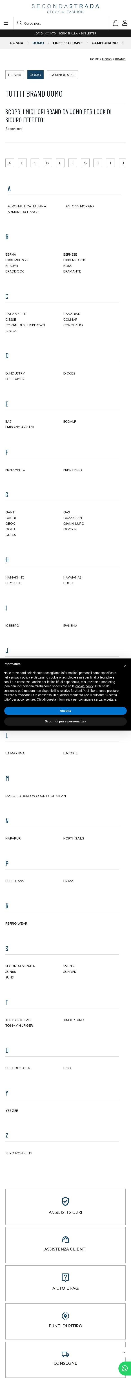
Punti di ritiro (65, 1325)
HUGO (68, 583)
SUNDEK (69, 971)
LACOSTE (70, 753)
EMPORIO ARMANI (19, 427)
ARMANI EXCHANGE (23, 212)
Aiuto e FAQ (65, 1288)
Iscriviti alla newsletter (77, 33)
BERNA (10, 254)
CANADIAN (71, 314)
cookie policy (84, 686)
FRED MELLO (15, 470)
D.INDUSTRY (15, 373)
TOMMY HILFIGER (19, 1025)
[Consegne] (65, 1354)
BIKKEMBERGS (16, 260)
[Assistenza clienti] (65, 1239)
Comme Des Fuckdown (25, 325)
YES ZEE (11, 1110)
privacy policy (20, 677)
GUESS (10, 535)
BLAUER (11, 265)
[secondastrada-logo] (65, 8)
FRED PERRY (73, 470)
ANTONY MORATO (80, 206)
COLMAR (70, 319)
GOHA (10, 529)
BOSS (67, 265)
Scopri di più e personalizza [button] (65, 721)
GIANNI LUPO (73, 523)
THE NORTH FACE (18, 1020)
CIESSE (10, 319)
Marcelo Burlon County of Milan (35, 796)
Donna (15, 75)
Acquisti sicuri (65, 1212)
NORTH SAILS (73, 838)
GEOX (10, 523)
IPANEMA (70, 625)
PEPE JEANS (14, 881)
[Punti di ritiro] (65, 1316)
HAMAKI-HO (15, 577)
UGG (67, 1068)
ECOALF (69, 421)
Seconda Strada (20, 966)
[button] (61, 23)
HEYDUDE (13, 583)
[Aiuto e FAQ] (65, 1277)
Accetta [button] (65, 711)
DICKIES (69, 373)
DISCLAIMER (14, 379)
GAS (66, 512)
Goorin (70, 529)
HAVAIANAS (72, 577)
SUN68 (10, 971)
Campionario (62, 75)
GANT (10, 512)
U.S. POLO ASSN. (18, 1068)
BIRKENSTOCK (74, 260)
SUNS (9, 977)
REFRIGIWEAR (16, 923)
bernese (70, 254)
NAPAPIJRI (13, 838)
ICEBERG (12, 625)
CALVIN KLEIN (16, 314)
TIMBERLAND (73, 1020)
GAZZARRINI (73, 518)
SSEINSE (69, 966)
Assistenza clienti (65, 1249)
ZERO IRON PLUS (18, 1153)
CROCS (11, 331)
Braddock (14, 271)
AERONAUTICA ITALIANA (27, 206)
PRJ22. (68, 881)
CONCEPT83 (73, 325)
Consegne (65, 1363)
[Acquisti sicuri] (65, 1201)
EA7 (8, 421)
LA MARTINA (15, 753)
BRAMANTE (72, 271)
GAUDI (10, 518)
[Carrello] (116, 23)
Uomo (35, 75)
